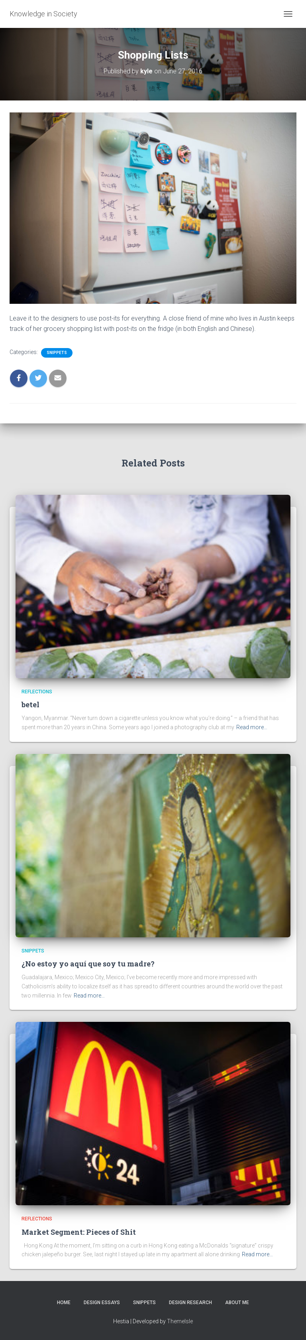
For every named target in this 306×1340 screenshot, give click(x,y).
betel (30, 704)
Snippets (57, 352)
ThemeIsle (180, 1321)
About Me (237, 1302)
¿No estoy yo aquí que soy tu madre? (88, 963)
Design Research (190, 1302)
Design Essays (102, 1302)
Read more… (251, 727)
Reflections (37, 692)
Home (64, 1302)
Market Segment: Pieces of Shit (79, 1232)
